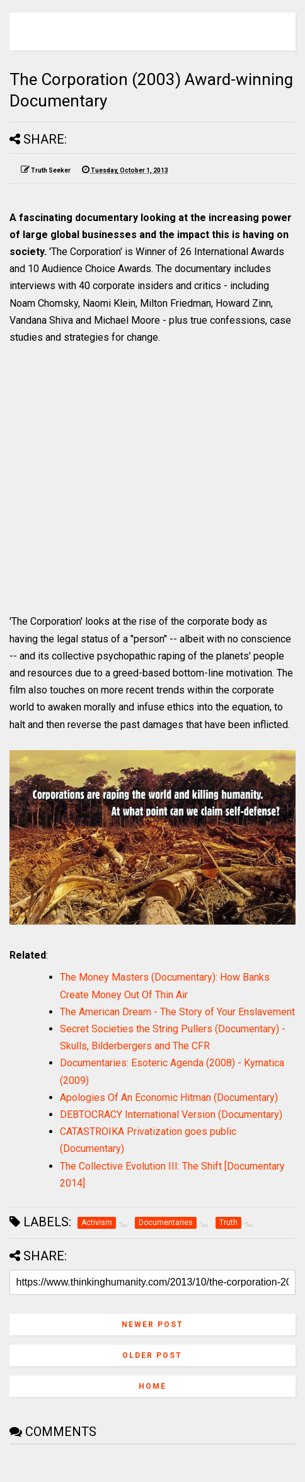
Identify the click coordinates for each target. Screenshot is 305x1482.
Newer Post (152, 1324)
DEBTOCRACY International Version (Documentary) (171, 1114)
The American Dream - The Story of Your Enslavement (177, 1012)
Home (152, 1386)
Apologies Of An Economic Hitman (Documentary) (169, 1097)
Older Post (152, 1355)
